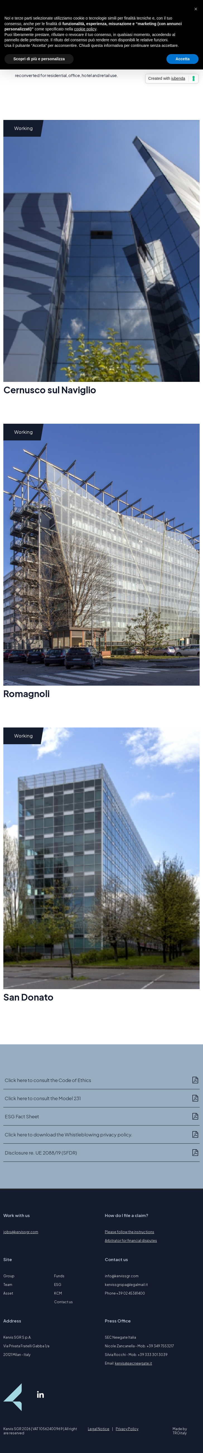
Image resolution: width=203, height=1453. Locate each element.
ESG (57, 1285)
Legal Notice (98, 1429)
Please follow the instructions (129, 1232)
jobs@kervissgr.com (20, 1232)
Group (8, 1276)
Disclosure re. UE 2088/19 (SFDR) (41, 1153)
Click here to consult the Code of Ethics (48, 1080)
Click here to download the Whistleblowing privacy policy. (68, 1134)
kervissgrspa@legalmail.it (126, 1285)
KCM (58, 1293)
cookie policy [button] (85, 29)
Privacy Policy (127, 1429)
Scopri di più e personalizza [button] (39, 59)
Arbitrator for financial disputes (131, 1240)
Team (7, 1285)
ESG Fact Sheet (22, 1116)
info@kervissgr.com (122, 1276)
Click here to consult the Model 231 (43, 1098)
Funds (59, 1276)
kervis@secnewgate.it (133, 1363)
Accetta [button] (182, 59)
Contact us (63, 1302)
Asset (8, 1293)
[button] (195, 8)
